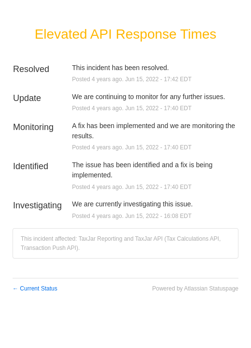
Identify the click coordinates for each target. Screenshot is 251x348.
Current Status (35, 288)
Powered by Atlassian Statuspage (195, 288)
